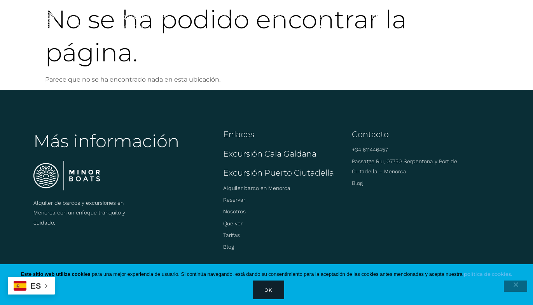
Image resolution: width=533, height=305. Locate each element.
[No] (515, 286)
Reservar (228, 16)
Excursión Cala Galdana (269, 154)
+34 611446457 (370, 149)
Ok (268, 290)
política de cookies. (488, 274)
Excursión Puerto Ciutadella (278, 173)
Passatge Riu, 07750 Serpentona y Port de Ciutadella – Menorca (404, 166)
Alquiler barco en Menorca (142, 21)
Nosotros (279, 16)
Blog (415, 16)
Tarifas (374, 16)
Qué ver (323, 21)
